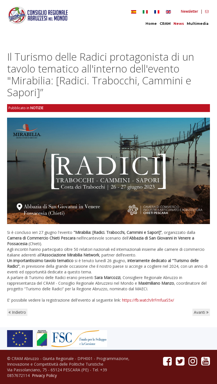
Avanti (201, 312)
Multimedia (198, 23)
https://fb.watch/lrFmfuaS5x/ (148, 300)
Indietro (17, 312)
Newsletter (190, 11)
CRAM (165, 23)
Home (151, 23)
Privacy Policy (44, 375)
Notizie (36, 108)
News (178, 23)
